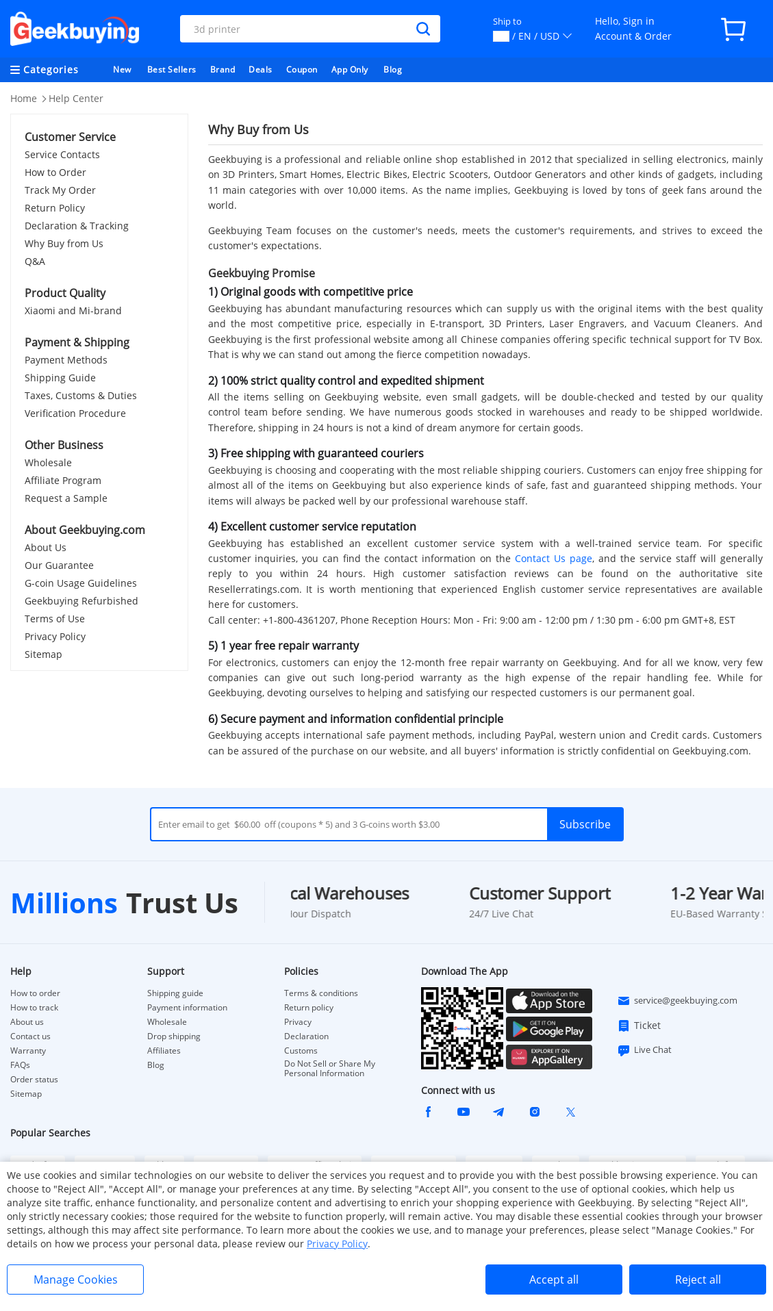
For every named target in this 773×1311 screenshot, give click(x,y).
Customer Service (70, 136)
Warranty (28, 1051)
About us (27, 1022)
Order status (34, 1079)
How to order (35, 993)
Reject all (698, 1279)
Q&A (35, 261)
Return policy (308, 1008)
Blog (392, 69)
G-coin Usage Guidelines (81, 582)
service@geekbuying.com (677, 1001)
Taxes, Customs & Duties (81, 395)
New (122, 69)
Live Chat (644, 1050)
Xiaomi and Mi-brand (73, 310)
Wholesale (48, 462)
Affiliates (164, 1051)
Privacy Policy (55, 636)
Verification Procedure (75, 413)
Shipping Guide (60, 377)
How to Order (55, 172)
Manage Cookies (76, 1279)
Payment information (187, 1008)
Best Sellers (172, 69)
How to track (34, 1008)
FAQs (20, 1065)
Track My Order (60, 189)
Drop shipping (174, 1036)
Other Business (64, 445)
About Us (45, 547)
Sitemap (43, 654)
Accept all (554, 1279)
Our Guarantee (59, 565)
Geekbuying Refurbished (81, 600)
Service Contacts (62, 154)
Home (23, 98)
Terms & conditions (321, 993)
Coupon (302, 69)
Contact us (30, 1036)
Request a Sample (66, 498)
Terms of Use (55, 618)
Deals (261, 69)
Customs (301, 1051)
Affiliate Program (63, 480)
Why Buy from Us (64, 243)
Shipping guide (175, 993)
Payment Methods (66, 359)
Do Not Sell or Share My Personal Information (329, 1068)
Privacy (298, 1022)
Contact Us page (553, 558)
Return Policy (55, 207)
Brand (223, 69)
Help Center (76, 98)
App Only (349, 69)
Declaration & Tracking (77, 225)
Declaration (306, 1036)
